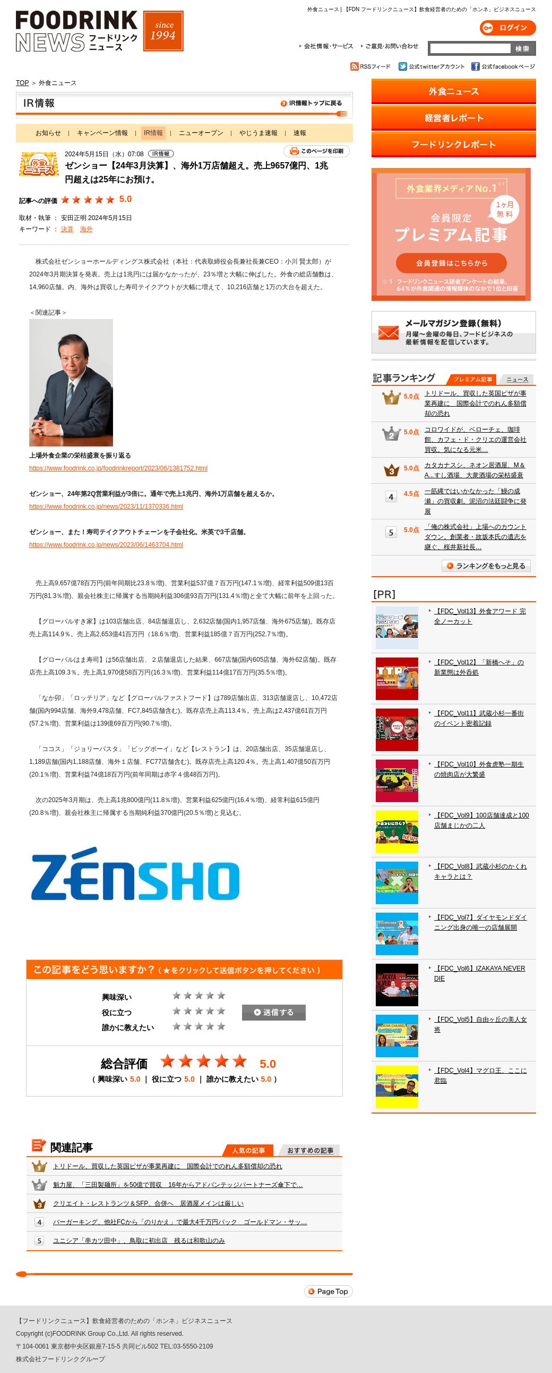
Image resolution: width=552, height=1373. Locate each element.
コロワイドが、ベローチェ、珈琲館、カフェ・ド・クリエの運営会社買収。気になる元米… (476, 439)
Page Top (328, 1291)
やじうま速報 (258, 133)
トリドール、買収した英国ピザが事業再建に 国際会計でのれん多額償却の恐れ (167, 1166)
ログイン (508, 28)
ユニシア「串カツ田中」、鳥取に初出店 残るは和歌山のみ (139, 1240)
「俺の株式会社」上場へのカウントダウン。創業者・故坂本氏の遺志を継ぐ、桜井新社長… (476, 537)
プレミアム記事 (471, 379)
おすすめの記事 (309, 1150)
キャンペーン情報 (102, 133)
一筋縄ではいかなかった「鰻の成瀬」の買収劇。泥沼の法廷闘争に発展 (476, 501)
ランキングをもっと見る (486, 566)
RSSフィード (372, 66)
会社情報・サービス (328, 46)
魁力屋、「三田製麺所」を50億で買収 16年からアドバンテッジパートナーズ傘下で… (178, 1185)
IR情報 (184, 105)
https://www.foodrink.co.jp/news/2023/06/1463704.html (106, 545)
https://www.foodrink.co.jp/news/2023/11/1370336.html (106, 506)
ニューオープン (201, 133)
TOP (22, 83)
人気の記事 (247, 1150)
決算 (67, 229)
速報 (300, 133)
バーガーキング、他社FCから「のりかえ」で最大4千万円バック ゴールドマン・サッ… (180, 1222)
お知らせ (48, 133)
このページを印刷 (316, 151)
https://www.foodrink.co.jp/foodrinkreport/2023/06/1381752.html (118, 468)
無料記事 (515, 379)
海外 (86, 229)
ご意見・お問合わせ (389, 46)
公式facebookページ (502, 66)
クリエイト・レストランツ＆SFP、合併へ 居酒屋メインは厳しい (148, 1203)
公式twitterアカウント (432, 66)
